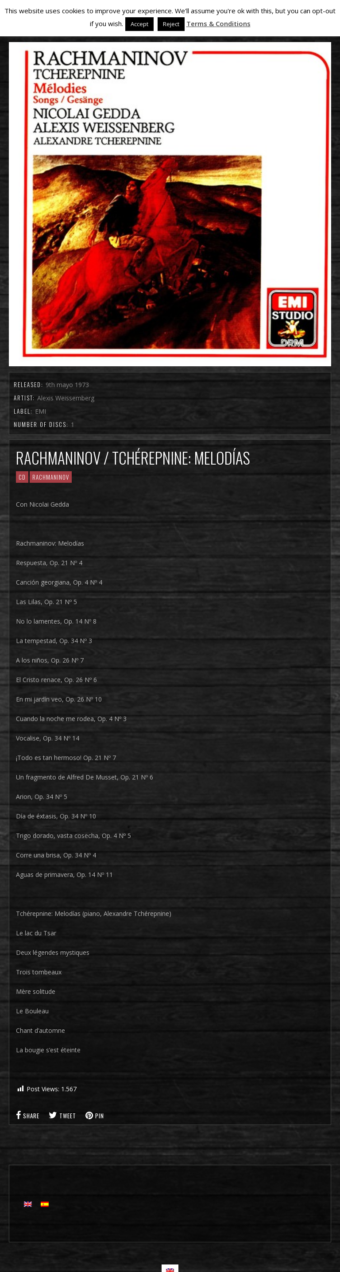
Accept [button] (139, 24)
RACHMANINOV (50, 477)
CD (22, 477)
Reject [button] (171, 24)
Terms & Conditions (218, 23)
